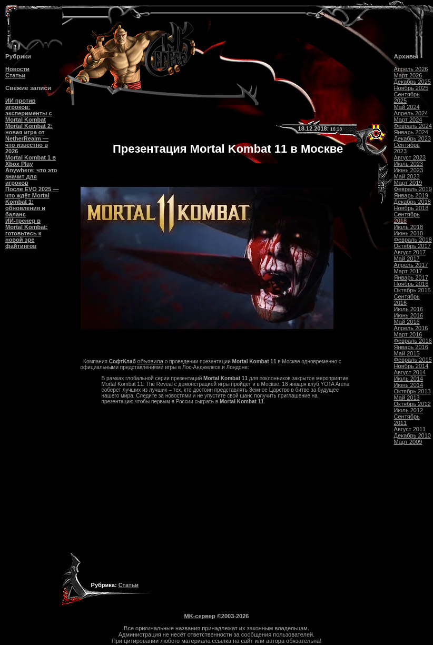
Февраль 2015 (413, 359)
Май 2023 (407, 176)
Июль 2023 (409, 164)
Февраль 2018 (413, 239)
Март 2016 (408, 334)
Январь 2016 (411, 347)
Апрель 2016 (411, 328)
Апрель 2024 (411, 113)
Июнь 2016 (409, 315)
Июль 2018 (409, 227)
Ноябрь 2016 (411, 284)
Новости (17, 69)
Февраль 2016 (413, 341)
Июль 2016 (409, 309)
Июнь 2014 (409, 385)
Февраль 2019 (413, 189)
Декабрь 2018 (412, 202)
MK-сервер (199, 616)
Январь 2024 (411, 132)
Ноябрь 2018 (411, 208)
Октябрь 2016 (412, 290)
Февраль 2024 (413, 126)
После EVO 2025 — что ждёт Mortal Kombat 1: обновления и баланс (31, 201)
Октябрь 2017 (412, 246)
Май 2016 (407, 322)
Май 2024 (407, 107)
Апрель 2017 (411, 265)
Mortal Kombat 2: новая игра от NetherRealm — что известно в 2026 (29, 138)
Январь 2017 (411, 277)
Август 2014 (410, 372)
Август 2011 (410, 429)
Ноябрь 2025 (411, 88)
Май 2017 (407, 258)
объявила (150, 361)
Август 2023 (410, 157)
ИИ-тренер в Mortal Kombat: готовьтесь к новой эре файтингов (26, 233)
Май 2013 (407, 397)
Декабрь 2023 (412, 138)
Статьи (15, 75)
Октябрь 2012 (412, 404)
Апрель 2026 (411, 69)
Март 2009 (408, 442)
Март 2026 (408, 75)
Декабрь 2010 (412, 435)
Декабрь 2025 (412, 81)
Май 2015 (407, 353)
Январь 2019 (411, 195)
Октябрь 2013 (412, 391)
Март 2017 (408, 271)
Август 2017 (410, 252)
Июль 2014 (409, 378)
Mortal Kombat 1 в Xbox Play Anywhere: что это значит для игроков (31, 170)
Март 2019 (408, 183)
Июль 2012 (409, 410)
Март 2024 (408, 119)
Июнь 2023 (409, 170)
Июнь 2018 (409, 233)
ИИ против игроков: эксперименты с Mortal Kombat (28, 110)
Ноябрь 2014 (411, 366)
